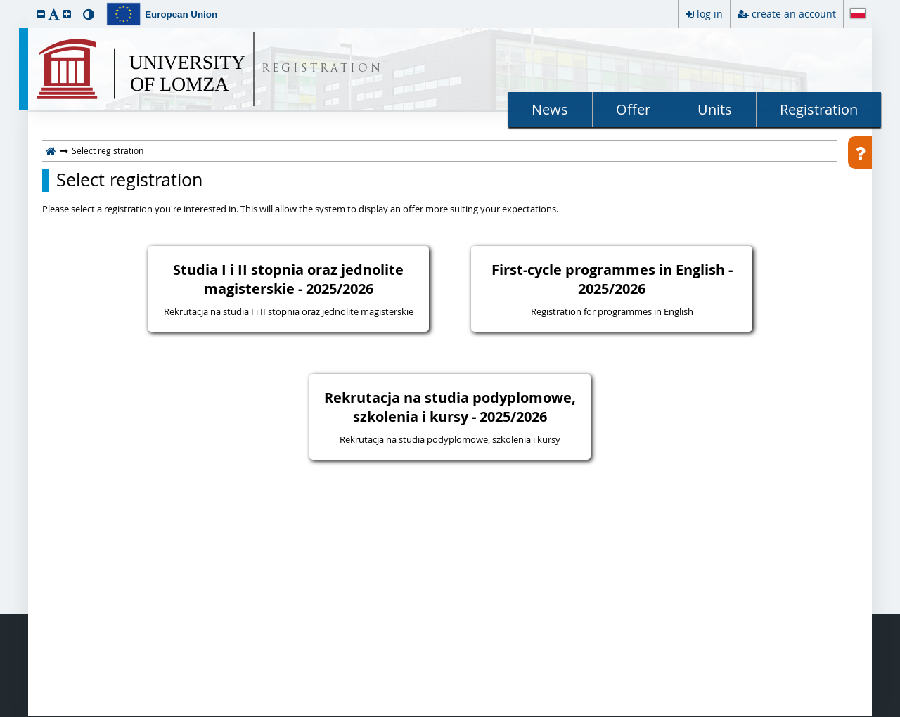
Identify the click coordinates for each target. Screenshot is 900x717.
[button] (41, 13)
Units (715, 109)
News (550, 109)
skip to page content (3, 3)
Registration (819, 109)
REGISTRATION (322, 69)
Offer (633, 109)
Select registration (129, 180)
